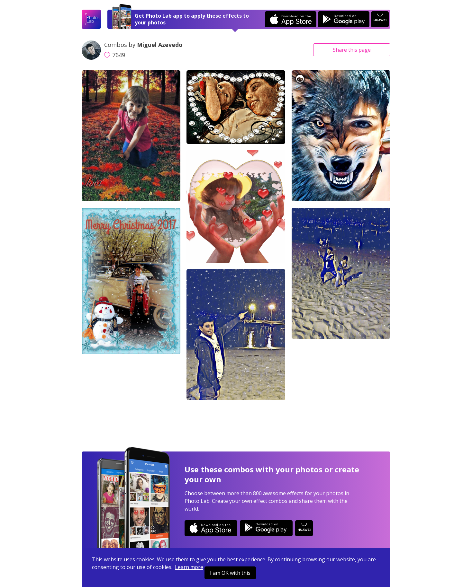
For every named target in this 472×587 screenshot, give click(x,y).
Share (352, 49)
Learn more (189, 567)
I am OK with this (230, 572)
